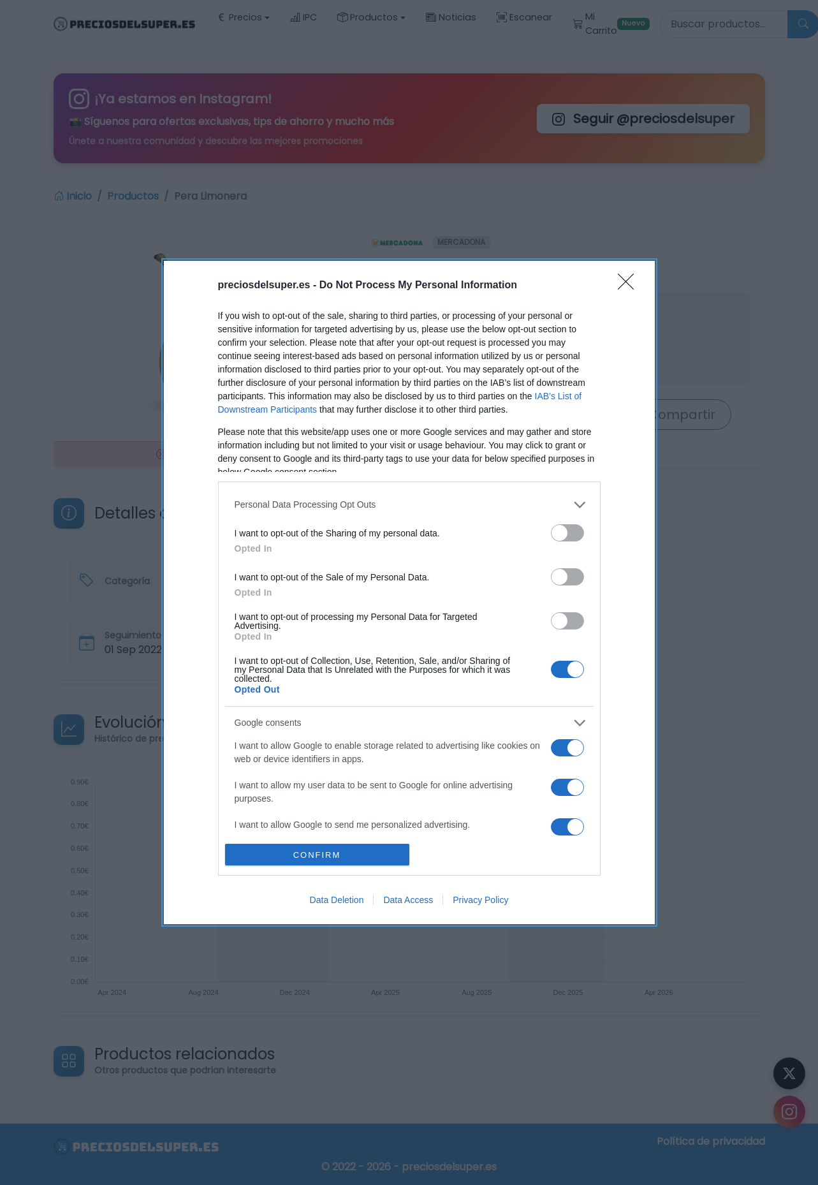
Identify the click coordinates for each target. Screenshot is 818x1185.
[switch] (567, 532)
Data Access (408, 900)
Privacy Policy (480, 900)
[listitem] (409, 505)
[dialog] (409, 592)
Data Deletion (337, 900)
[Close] (630, 286)
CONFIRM (317, 855)
